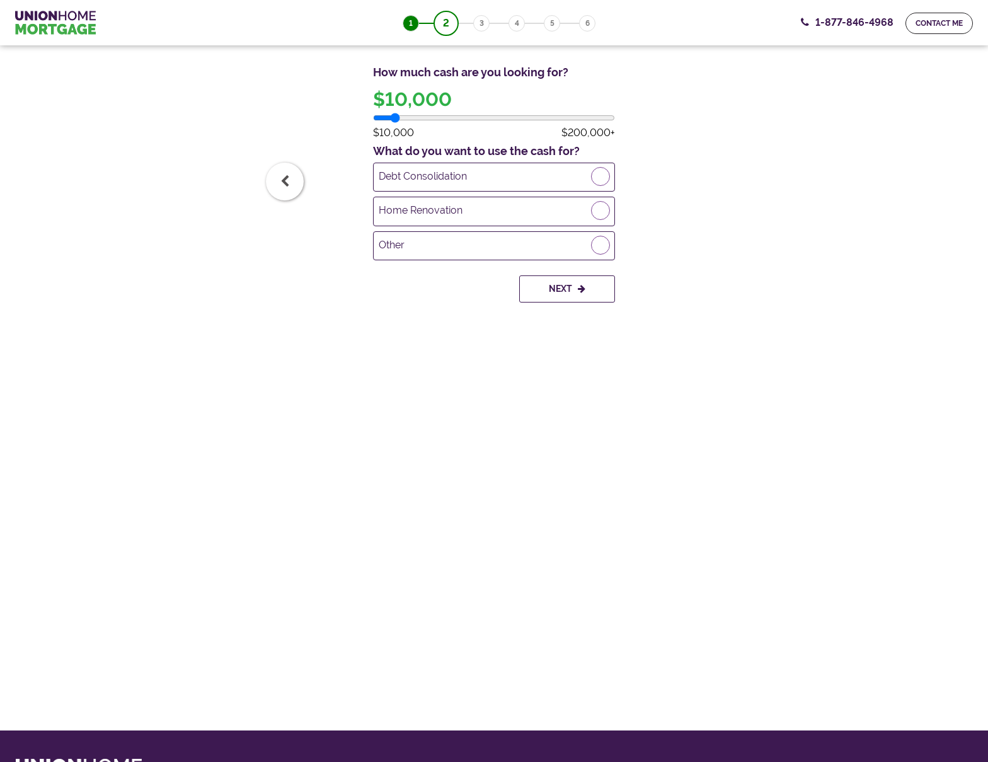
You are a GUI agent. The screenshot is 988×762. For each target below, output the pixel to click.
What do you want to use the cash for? (476, 151)
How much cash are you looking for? (470, 72)
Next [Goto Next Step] (567, 289)
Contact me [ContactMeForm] (939, 23)
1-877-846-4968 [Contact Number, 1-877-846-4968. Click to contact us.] (854, 22)
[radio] (494, 177)
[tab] (285, 181)
